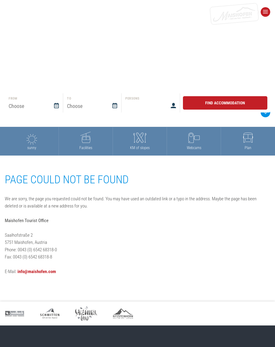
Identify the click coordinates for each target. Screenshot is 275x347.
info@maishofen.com (36, 271)
